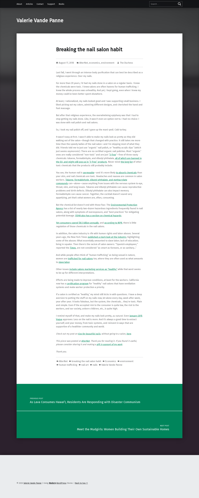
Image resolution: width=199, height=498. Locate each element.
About (19, 4)
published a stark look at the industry (107, 237)
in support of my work (111, 344)
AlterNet (83, 62)
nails (95, 365)
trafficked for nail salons (80, 258)
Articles (29, 4)
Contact (40, 4)
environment (107, 62)
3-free (113, 154)
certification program (77, 283)
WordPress (61, 483)
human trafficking (68, 365)
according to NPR (113, 223)
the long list (127, 162)
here (128, 333)
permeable (88, 172)
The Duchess (126, 62)
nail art (85, 365)
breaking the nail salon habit (86, 361)
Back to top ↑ (81, 483)
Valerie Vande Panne (40, 21)
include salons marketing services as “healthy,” (93, 269)
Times (73, 248)
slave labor (64, 262)
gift (98, 344)
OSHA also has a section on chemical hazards (98, 215)
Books (61, 4)
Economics (110, 361)
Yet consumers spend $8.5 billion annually (77, 223)
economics (94, 62)
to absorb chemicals (126, 172)
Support (51, 4)
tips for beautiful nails (89, 333)
